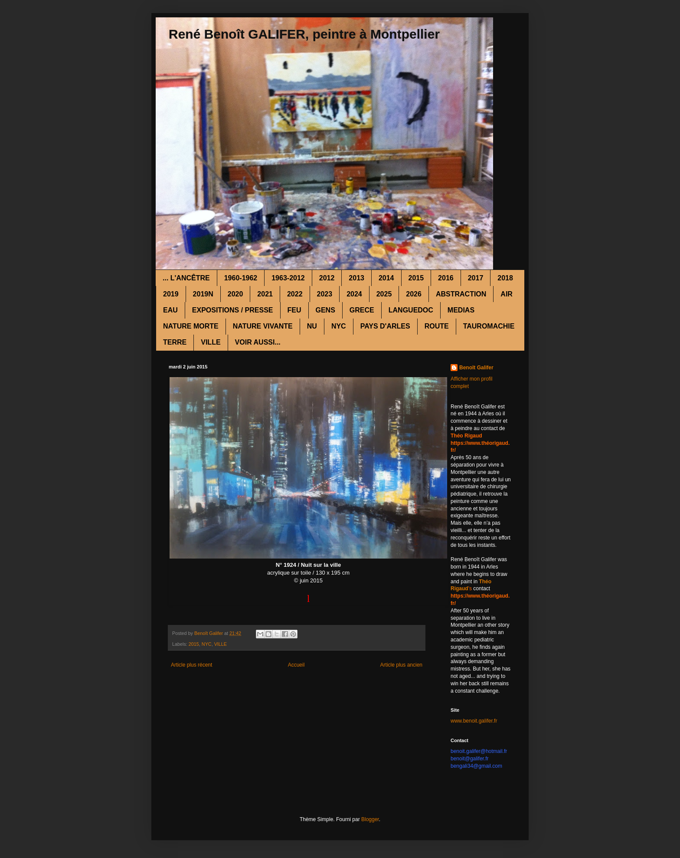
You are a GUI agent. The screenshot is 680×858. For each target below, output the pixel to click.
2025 (384, 294)
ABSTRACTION (461, 294)
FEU (294, 310)
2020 (235, 294)
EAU (170, 310)
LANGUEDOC (411, 310)
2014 (386, 278)
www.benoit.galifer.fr (474, 721)
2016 (446, 278)
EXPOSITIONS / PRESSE (232, 310)
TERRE (174, 342)
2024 (354, 294)
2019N (203, 294)
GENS (325, 310)
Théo (485, 582)
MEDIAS (461, 310)
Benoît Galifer (476, 368)
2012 (327, 278)
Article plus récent (191, 665)
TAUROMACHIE (489, 326)
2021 (265, 294)
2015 (416, 278)
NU (312, 326)
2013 (356, 278)
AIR (506, 294)
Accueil (296, 665)
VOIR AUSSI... (258, 342)
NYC (338, 326)
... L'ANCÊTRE (186, 278)
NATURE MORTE (191, 326)
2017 (476, 278)
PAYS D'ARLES (385, 326)
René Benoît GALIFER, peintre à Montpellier (304, 34)
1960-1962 (241, 278)
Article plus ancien (401, 665)
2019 (171, 294)
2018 (505, 278)
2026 (414, 294)
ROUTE (437, 326)
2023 (325, 294)
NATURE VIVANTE (263, 326)
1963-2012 (288, 278)
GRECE (362, 310)
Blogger (370, 819)
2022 (295, 294)
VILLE (210, 342)
